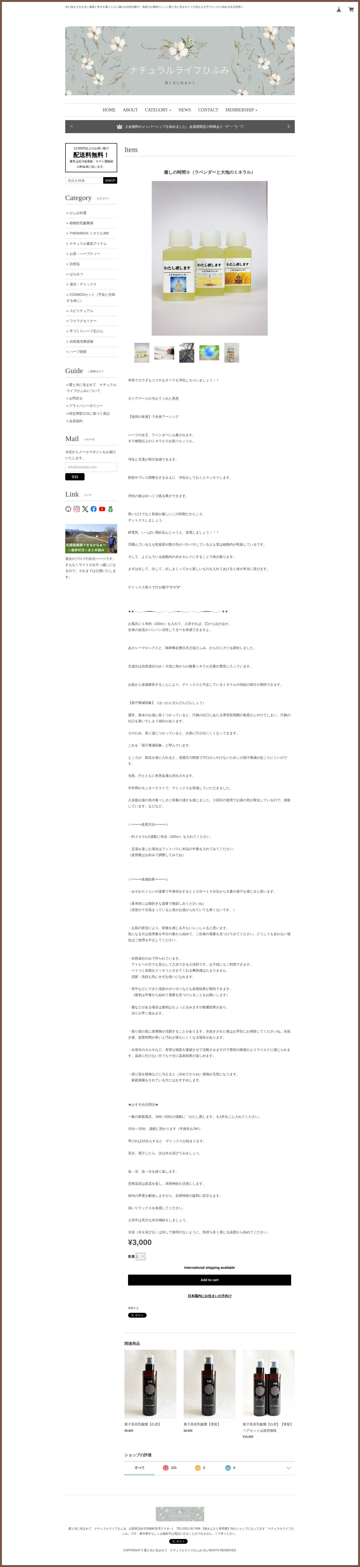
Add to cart (210, 1280)
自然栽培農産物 (81, 341)
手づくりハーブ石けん (86, 331)
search (110, 180)
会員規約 (76, 421)
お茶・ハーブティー (85, 254)
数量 (131, 1256)
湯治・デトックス (83, 284)
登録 (75, 477)
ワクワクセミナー (83, 321)
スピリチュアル (81, 311)
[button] (158, 110)
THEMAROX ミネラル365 (89, 233)
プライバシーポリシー (86, 406)
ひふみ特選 (78, 213)
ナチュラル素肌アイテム (88, 244)
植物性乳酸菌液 (81, 223)
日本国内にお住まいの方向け (210, 1296)
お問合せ (76, 398)
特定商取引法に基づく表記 (89, 413)
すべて (140, 1468)
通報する (133, 1308)
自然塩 (75, 264)
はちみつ (76, 274)
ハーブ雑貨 (78, 352)
